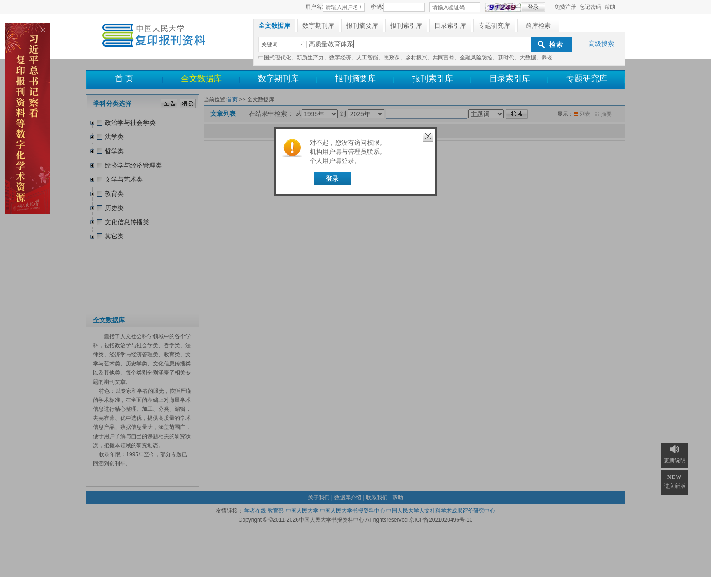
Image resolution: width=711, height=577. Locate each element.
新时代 (506, 57)
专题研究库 (586, 78)
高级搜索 (601, 43)
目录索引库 (509, 78)
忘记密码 (590, 7)
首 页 (124, 78)
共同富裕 (443, 57)
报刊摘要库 (355, 78)
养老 (546, 57)
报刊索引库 (432, 78)
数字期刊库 (278, 78)
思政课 (392, 57)
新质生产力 (310, 57)
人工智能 (367, 57)
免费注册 (565, 7)
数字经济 (340, 57)
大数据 (528, 57)
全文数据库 (201, 78)
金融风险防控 (476, 57)
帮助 (609, 7)
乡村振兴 (416, 57)
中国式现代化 (274, 57)
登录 (332, 178)
